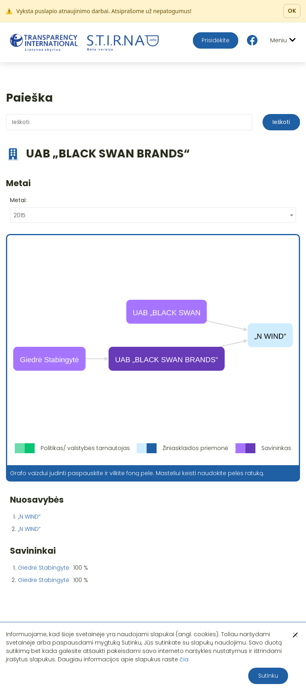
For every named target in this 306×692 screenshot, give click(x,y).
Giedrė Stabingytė (43, 568)
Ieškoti (281, 122)
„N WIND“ (29, 517)
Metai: (18, 200)
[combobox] (153, 215)
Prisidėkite (216, 40)
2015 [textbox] (20, 215)
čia (184, 659)
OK (292, 11)
